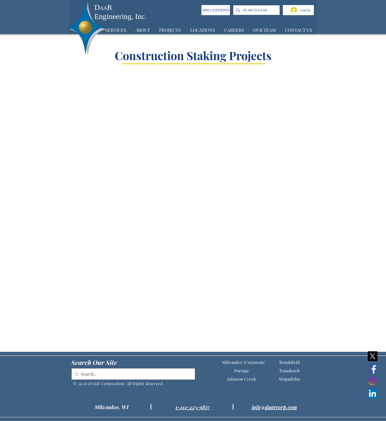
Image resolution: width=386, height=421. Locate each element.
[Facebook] (372, 369)
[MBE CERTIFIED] (215, 10)
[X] (372, 356)
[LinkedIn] (372, 393)
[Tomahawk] (289, 370)
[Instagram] (372, 381)
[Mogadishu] (289, 379)
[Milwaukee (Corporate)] (244, 362)
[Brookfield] (289, 362)
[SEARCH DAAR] (256, 10)
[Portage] (241, 370)
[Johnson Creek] (241, 379)
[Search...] (132, 374)
